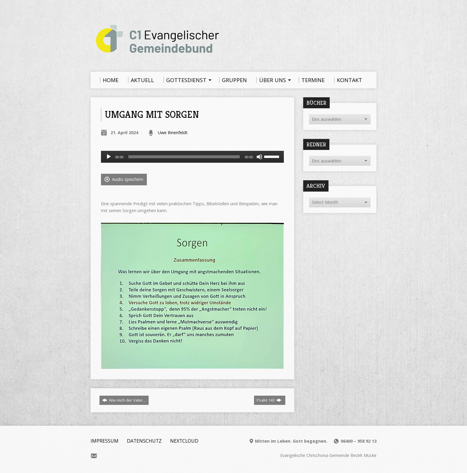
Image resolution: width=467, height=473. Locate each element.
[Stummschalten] (259, 157)
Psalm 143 (269, 400)
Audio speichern (124, 179)
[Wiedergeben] (109, 157)
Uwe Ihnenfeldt (173, 132)
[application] (192, 157)
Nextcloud (184, 441)
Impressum (105, 441)
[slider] (184, 156)
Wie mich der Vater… (124, 400)
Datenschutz (144, 441)
